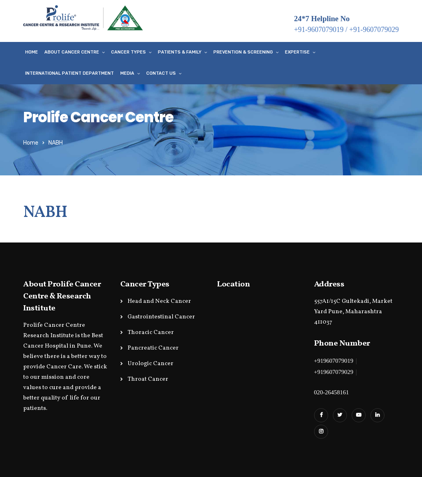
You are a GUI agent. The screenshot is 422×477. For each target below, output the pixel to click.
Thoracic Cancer (150, 332)
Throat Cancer (147, 379)
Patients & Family (179, 52)
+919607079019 (333, 361)
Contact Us (161, 73)
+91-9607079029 (374, 30)
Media (127, 73)
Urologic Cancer (150, 364)
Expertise (297, 52)
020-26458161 (331, 392)
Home (31, 52)
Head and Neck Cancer (159, 301)
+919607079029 (333, 372)
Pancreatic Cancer (153, 348)
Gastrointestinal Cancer (161, 317)
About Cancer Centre (71, 52)
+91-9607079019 (319, 30)
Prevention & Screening (243, 52)
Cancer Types (128, 52)
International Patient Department (69, 73)
